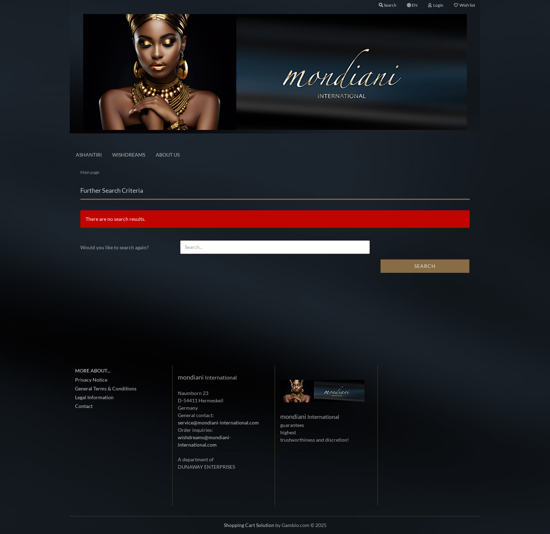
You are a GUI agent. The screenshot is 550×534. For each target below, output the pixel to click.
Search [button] (387, 5)
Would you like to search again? (114, 247)
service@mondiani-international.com (218, 423)
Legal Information (94, 397)
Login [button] (435, 5)
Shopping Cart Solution (249, 525)
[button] (412, 5)
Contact (84, 406)
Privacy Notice (91, 380)
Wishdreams (128, 155)
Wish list (464, 5)
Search (425, 266)
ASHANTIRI (89, 155)
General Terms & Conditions (105, 388)
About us (168, 155)
